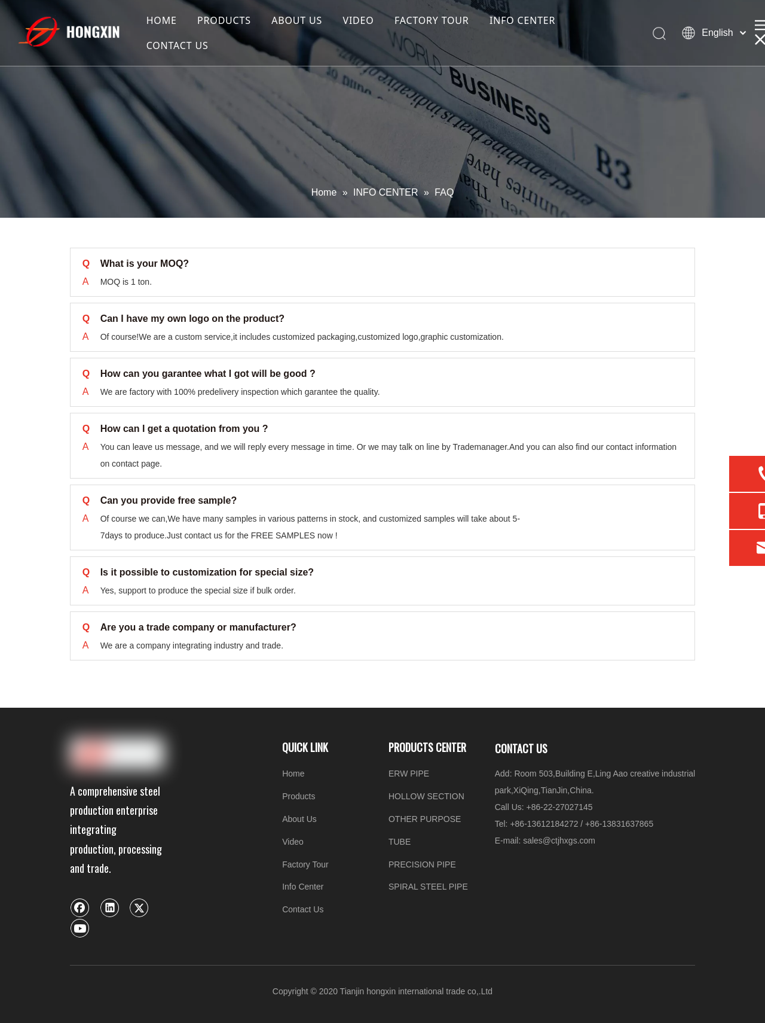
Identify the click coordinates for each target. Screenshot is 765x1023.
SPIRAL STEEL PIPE (428, 886)
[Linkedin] (110, 907)
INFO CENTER (522, 20)
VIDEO (358, 20)
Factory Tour (305, 864)
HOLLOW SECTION (426, 796)
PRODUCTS (224, 20)
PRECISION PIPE (422, 864)
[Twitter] (139, 907)
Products (298, 796)
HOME (161, 20)
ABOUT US (296, 20)
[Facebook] (80, 907)
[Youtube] (80, 927)
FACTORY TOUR (431, 20)
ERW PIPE (408, 773)
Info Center (302, 886)
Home (293, 773)
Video (293, 842)
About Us (299, 819)
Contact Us (302, 909)
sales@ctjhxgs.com (559, 840)
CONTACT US (177, 45)
